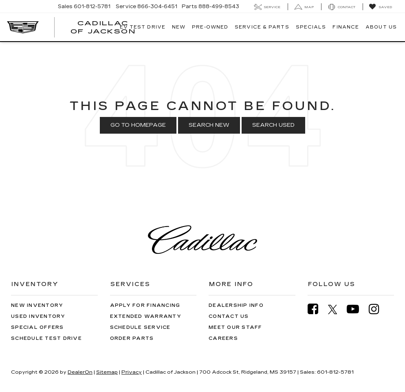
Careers (223, 338)
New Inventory (37, 305)
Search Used (273, 125)
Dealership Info (236, 305)
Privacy (131, 372)
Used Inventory (38, 316)
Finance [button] (345, 27)
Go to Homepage (138, 125)
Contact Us (229, 316)
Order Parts (132, 338)
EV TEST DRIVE (142, 27)
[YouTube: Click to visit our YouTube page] (357, 309)
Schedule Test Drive (46, 338)
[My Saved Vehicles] (380, 7)
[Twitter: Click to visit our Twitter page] (337, 309)
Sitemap (107, 372)
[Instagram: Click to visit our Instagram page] (378, 309)
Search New (209, 125)
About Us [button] (381, 27)
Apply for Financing (145, 305)
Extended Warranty (145, 316)
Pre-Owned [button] (210, 27)
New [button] (178, 27)
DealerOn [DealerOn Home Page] (80, 372)
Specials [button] (311, 27)
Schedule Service (140, 327)
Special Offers (37, 327)
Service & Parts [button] (262, 27)
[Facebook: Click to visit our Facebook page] (317, 309)
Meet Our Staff (235, 327)
